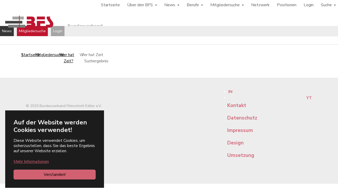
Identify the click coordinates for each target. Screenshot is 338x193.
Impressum (240, 130)
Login (57, 31)
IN (230, 92)
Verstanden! (55, 174)
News (7, 31)
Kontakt (236, 105)
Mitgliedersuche (32, 31)
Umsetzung (240, 155)
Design (235, 142)
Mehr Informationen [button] (31, 161)
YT (309, 98)
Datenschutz (242, 118)
